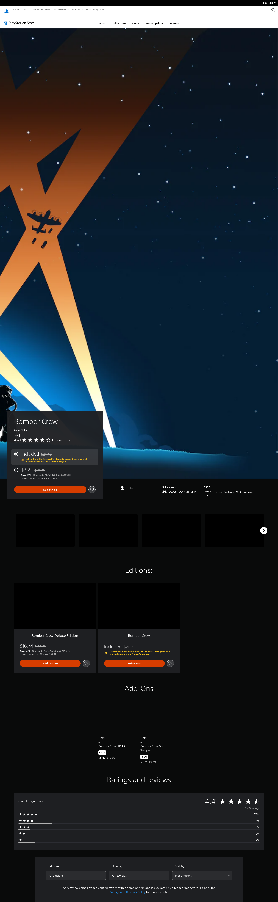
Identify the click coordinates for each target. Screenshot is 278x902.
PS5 (26, 9)
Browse (174, 20)
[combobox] (76, 872)
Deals (136, 20)
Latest (102, 20)
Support (97, 9)
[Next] (263, 527)
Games (15, 9)
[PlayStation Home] (7, 9)
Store (85, 9)
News (74, 9)
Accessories (60, 9)
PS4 (35, 9)
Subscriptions (154, 20)
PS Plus (45, 9)
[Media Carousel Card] (45, 527)
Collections (119, 20)
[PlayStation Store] (20, 19)
